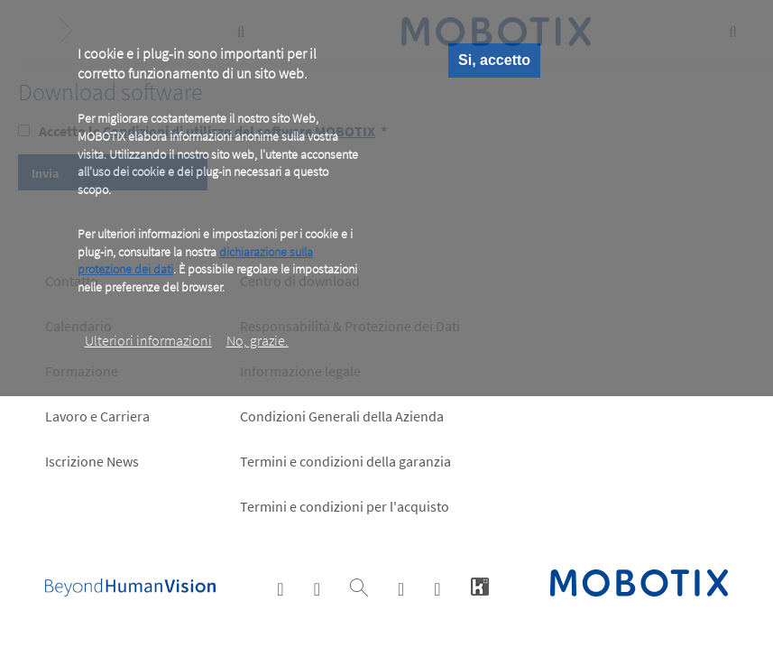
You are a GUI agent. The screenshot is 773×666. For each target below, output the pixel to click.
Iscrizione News (92, 461)
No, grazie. (257, 340)
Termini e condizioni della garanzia (345, 461)
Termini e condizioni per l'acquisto (344, 506)
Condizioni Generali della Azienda (342, 416)
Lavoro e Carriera (97, 416)
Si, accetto (494, 60)
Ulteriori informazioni (148, 340)
